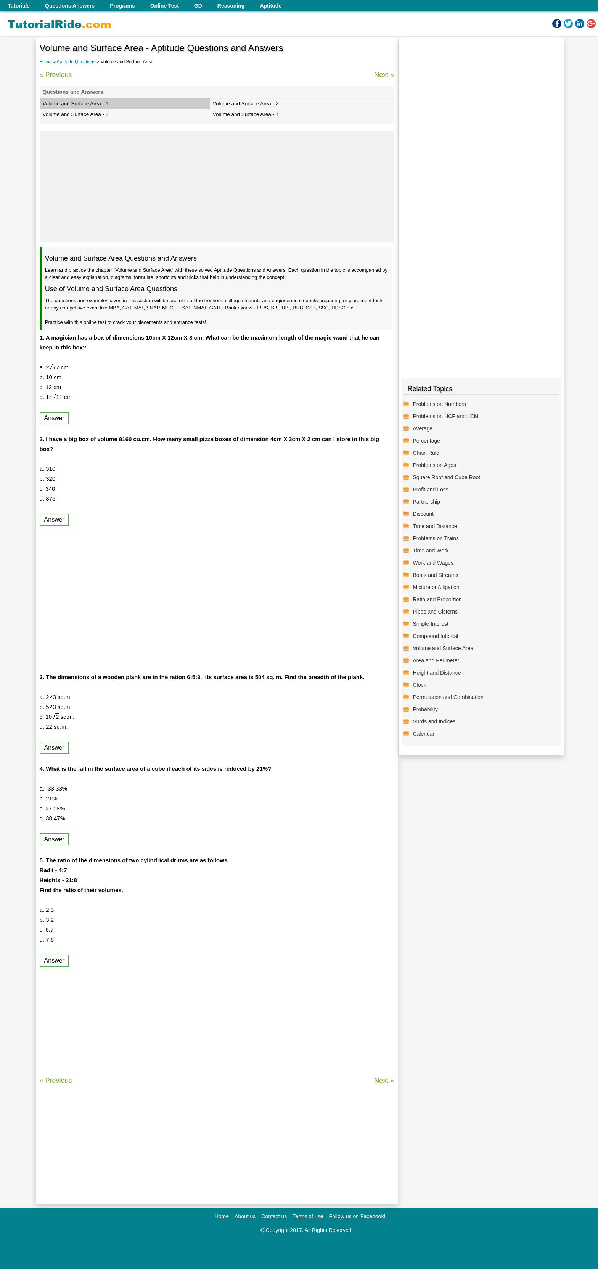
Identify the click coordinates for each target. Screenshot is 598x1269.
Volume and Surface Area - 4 (246, 114)
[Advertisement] (217, 186)
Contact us (274, 1216)
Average (422, 428)
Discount (423, 514)
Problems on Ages (434, 465)
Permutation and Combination (448, 697)
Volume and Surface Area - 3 (76, 114)
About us (245, 1216)
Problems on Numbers (439, 404)
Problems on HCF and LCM (445, 416)
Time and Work (430, 551)
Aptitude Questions (77, 61)
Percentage (426, 441)
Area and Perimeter (436, 660)
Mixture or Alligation (436, 587)
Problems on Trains (436, 538)
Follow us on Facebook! (357, 1216)
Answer (54, 418)
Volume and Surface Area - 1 (76, 103)
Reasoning (231, 6)
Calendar (423, 734)
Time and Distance (435, 526)
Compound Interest (435, 636)
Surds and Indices (434, 721)
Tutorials (19, 6)
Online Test (164, 6)
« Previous (56, 75)
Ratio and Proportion (437, 599)
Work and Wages (433, 563)
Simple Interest (430, 624)
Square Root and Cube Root (446, 477)
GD (198, 6)
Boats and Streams (435, 575)
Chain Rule (426, 453)
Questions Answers (70, 6)
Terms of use (308, 1216)
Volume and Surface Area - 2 (246, 103)
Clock (419, 685)
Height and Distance (437, 673)
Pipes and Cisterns (435, 612)
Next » (384, 75)
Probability (425, 709)
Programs (122, 6)
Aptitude (270, 6)
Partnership (426, 502)
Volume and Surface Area (443, 648)
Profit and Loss (430, 489)
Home (46, 61)
